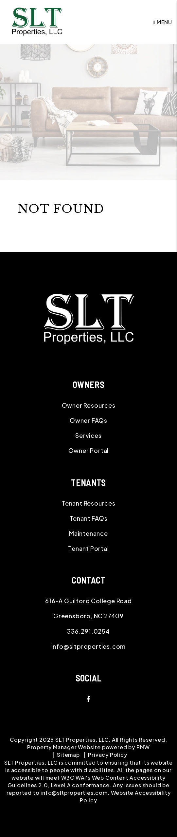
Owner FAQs (88, 420)
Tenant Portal (88, 548)
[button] (88, 699)
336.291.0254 (88, 631)
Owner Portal (88, 450)
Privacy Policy (107, 754)
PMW (143, 747)
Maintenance (88, 533)
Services (88, 435)
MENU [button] (162, 22)
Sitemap (68, 754)
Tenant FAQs (89, 518)
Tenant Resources (88, 503)
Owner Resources (88, 405)
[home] (37, 21)
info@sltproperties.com (88, 646)
